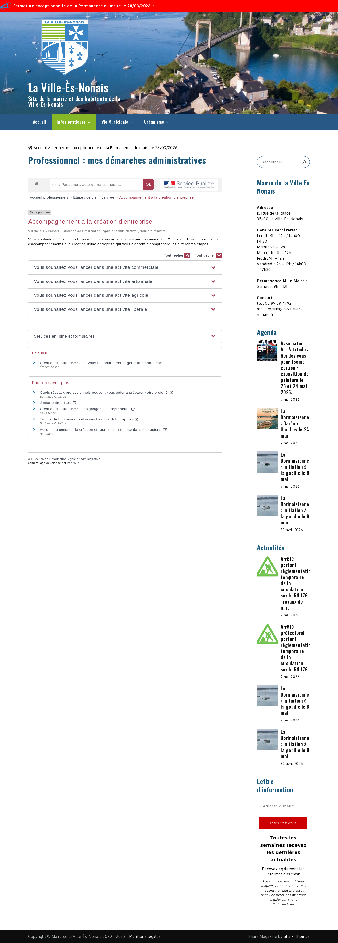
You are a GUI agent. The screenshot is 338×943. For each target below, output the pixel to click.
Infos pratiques (74, 122)
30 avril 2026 (292, 530)
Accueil (39, 122)
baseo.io (73, 463)
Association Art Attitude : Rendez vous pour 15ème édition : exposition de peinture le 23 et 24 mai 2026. (295, 368)
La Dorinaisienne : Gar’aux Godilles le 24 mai (295, 423)
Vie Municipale (118, 122)
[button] (125, 268)
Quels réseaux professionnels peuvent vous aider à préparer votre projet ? (106, 393)
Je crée (108, 198)
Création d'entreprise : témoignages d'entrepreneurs (87, 409)
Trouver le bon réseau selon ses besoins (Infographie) (89, 420)
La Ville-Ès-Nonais (68, 87)
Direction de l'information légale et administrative (65, 459)
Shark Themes (297, 937)
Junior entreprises (58, 403)
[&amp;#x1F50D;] (304, 162)
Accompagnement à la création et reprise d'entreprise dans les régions (103, 430)
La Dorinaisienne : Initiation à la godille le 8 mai (295, 467)
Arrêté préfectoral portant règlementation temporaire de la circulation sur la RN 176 (297, 648)
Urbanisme (156, 122)
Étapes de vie (85, 198)
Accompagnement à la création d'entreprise (156, 198)
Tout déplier (208, 255)
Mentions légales (145, 937)
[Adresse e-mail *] (283, 807)
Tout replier (177, 255)
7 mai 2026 (290, 400)
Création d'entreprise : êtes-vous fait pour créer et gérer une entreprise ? (102, 363)
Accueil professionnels (50, 198)
